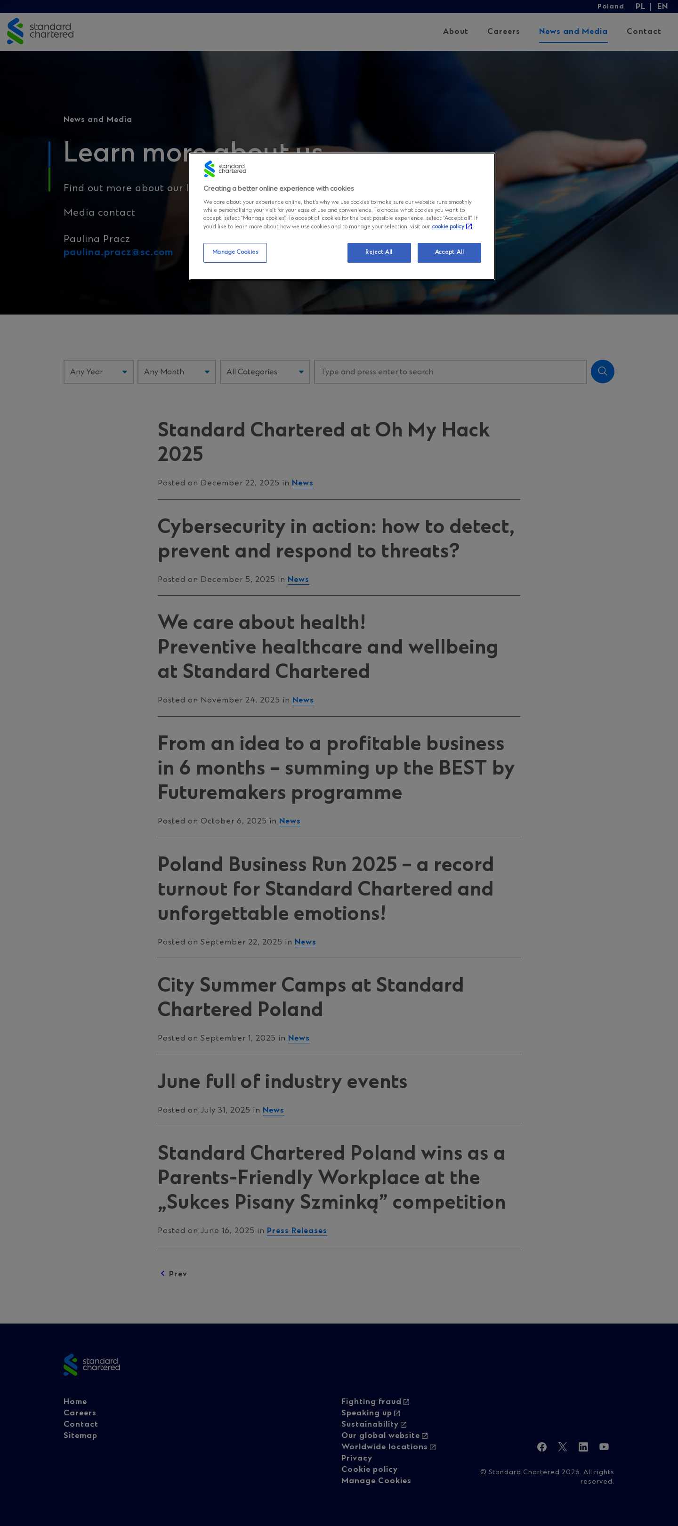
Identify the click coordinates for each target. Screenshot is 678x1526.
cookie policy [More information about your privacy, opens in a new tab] (448, 227)
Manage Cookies (235, 252)
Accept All (449, 252)
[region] (342, 216)
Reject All (379, 252)
